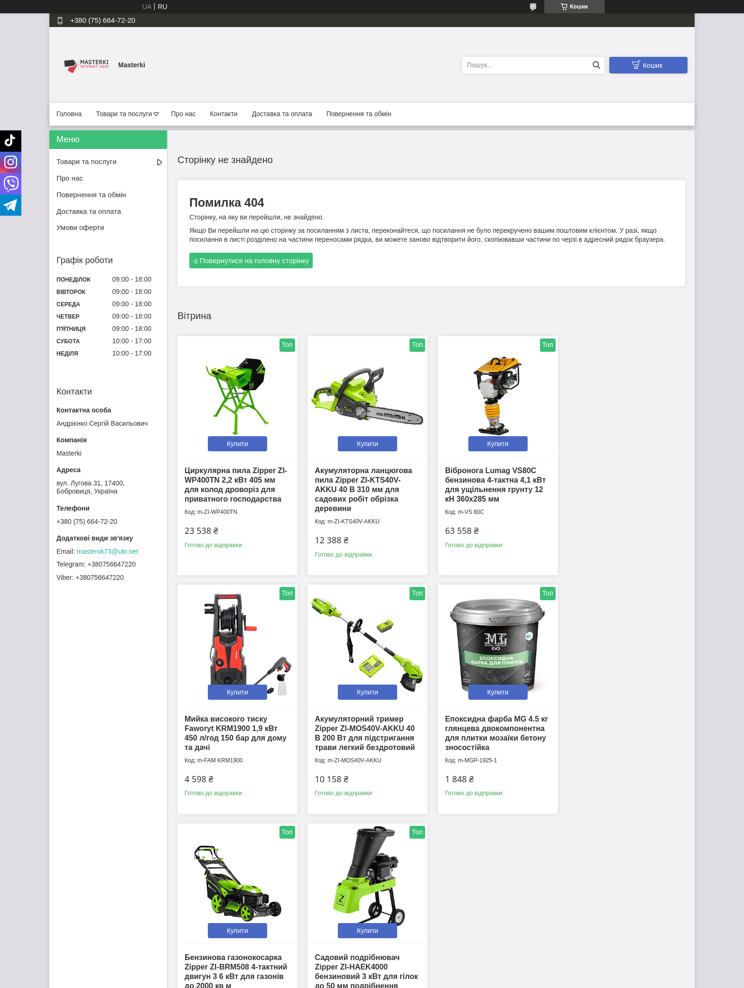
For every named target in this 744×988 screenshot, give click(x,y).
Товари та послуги (124, 114)
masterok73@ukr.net (107, 551)
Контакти (223, 114)
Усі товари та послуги (428, 848)
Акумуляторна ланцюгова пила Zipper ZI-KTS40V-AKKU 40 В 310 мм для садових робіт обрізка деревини (362, 489)
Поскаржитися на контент (347, 979)
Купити (237, 443)
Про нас (183, 114)
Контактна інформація (256, 910)
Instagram (552, 920)
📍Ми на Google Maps (413, 910)
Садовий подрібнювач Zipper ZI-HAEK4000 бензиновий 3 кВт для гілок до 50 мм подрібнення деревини (624, 736)
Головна (69, 114)
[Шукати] (596, 65)
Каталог (70, 940)
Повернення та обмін (358, 114)
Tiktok (546, 910)
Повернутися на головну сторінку (254, 260)
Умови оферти (80, 227)
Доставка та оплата (282, 114)
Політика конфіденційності (263, 920)
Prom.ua (416, 970)
